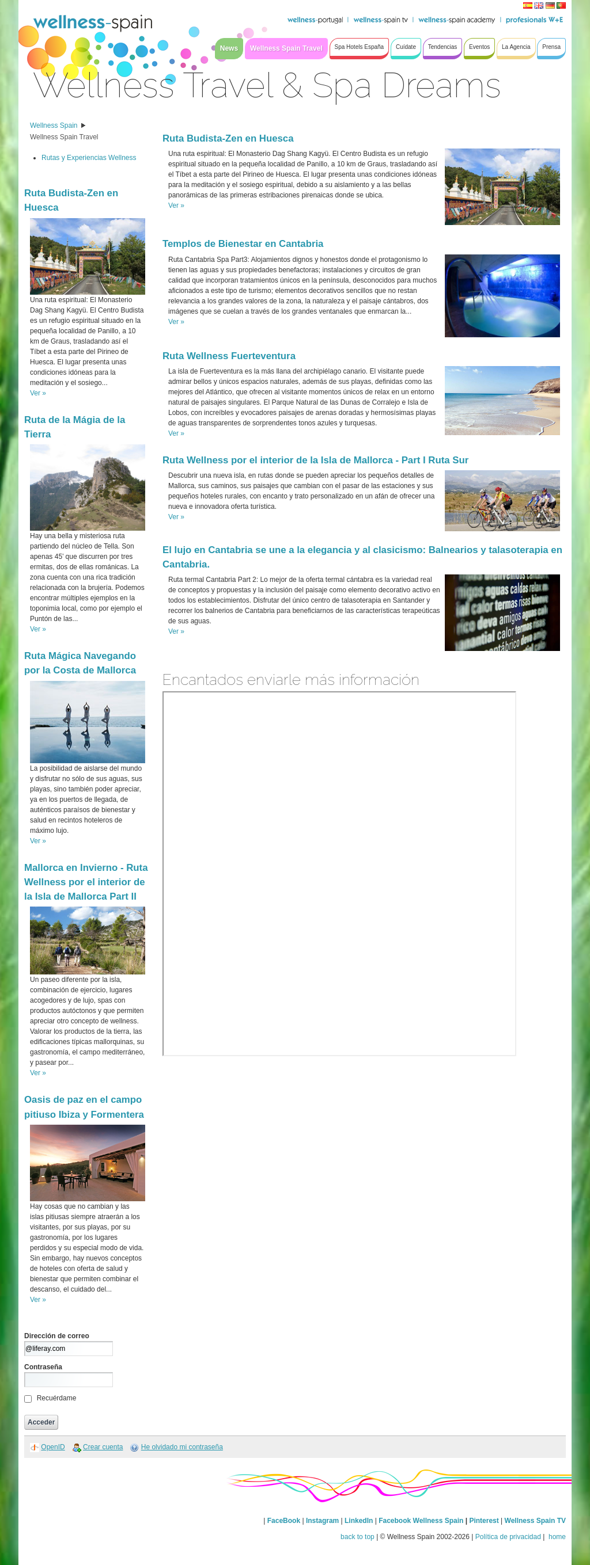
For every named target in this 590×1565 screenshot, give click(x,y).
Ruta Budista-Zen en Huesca (228, 138)
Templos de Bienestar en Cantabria (242, 243)
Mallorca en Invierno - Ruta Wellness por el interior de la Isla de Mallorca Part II (86, 882)
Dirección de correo (56, 1336)
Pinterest (485, 1521)
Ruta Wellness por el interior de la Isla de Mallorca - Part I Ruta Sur (315, 460)
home (556, 1537)
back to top (358, 1537)
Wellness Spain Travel (64, 137)
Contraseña (43, 1367)
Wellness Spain (54, 125)
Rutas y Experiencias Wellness (89, 158)
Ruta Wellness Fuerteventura (229, 356)
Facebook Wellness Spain (421, 1521)
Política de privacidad (508, 1537)
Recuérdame (57, 1398)
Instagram (322, 1521)
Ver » (38, 393)
